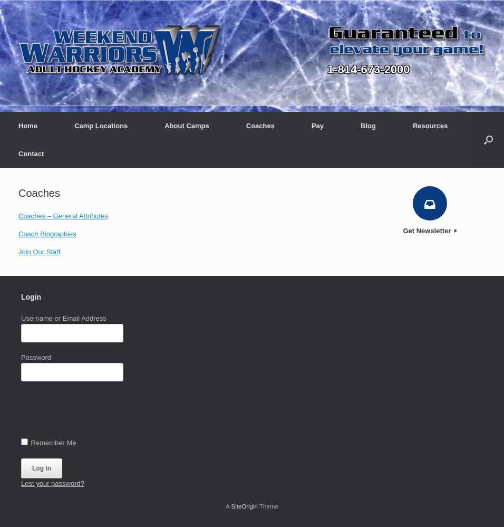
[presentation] (101, 412)
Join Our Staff (39, 252)
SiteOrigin (244, 506)
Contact (31, 154)
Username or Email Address (63, 318)
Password (36, 357)
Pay (318, 126)
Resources (430, 126)
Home (27, 126)
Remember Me (48, 442)
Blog (368, 126)
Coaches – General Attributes (63, 216)
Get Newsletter (430, 231)
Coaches (260, 126)
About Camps (186, 126)
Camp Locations (101, 126)
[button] (488, 140)
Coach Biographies (47, 234)
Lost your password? (52, 483)
